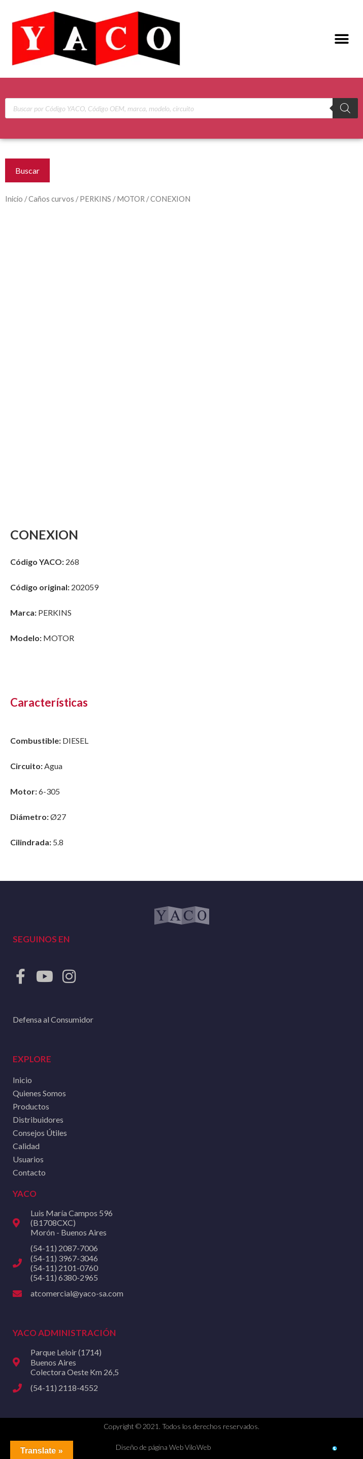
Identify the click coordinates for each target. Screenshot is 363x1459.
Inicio (14, 198)
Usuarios (28, 1159)
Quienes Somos (39, 1093)
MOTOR (131, 198)
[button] (341, 38)
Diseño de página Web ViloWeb (163, 1447)
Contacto (29, 1172)
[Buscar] (345, 108)
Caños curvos (51, 198)
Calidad (26, 1146)
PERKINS (95, 198)
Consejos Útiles (40, 1132)
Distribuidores (38, 1119)
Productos (31, 1106)
